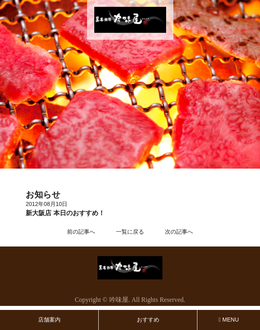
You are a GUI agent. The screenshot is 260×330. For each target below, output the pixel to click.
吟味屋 (118, 300)
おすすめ (148, 319)
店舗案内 (49, 319)
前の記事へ (81, 231)
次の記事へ (179, 231)
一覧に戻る (130, 231)
